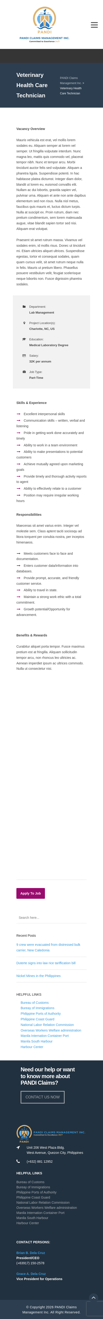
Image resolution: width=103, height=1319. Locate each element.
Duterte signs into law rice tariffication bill (46, 963)
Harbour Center (32, 1047)
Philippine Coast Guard (37, 1019)
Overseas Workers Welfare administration (51, 1030)
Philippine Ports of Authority (41, 1013)
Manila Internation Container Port (45, 1036)
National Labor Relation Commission (47, 1025)
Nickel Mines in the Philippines (38, 976)
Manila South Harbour (36, 1041)
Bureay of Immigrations (37, 1008)
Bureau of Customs (35, 1003)
